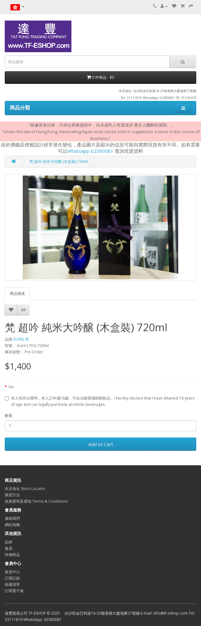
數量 (8, 415)
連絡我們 (12, 518)
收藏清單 (12, 584)
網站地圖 (12, 524)
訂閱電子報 (14, 590)
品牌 (8, 542)
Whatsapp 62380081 (90, 151)
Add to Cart (100, 444)
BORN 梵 (21, 339)
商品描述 (17, 293)
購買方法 (12, 495)
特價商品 (12, 554)
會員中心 (12, 571)
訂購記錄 (12, 578)
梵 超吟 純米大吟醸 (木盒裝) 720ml (58, 161)
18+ (11, 387)
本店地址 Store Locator (25, 488)
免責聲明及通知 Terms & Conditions (36, 501)
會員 (8, 548)
